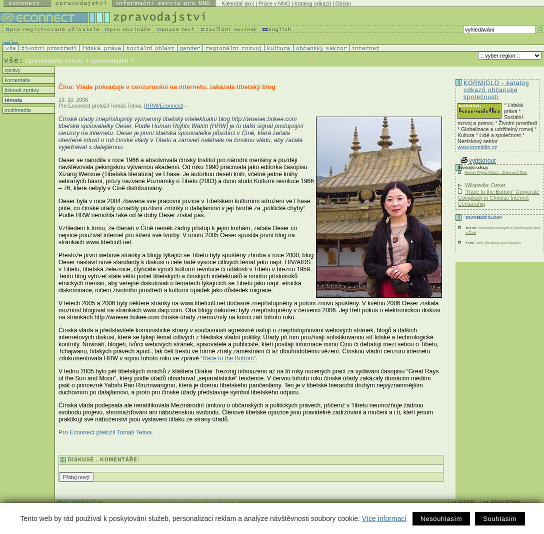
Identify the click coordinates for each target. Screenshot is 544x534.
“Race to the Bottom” (228, 358)
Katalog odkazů (312, 4)
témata (12, 100)
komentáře (16, 80)
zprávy (11, 70)
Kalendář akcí (238, 4)
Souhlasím (499, 518)
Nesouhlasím (441, 518)
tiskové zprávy (21, 90)
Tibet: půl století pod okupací (498, 243)
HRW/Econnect (164, 106)
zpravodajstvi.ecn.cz (55, 61)
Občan (343, 4)
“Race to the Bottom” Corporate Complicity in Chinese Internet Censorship (499, 198)
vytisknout (478, 160)
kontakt (466, 501)
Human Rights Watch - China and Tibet (495, 172)
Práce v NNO (274, 4)
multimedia (17, 110)
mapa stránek (505, 501)
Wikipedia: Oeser (485, 185)
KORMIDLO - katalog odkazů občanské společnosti (496, 90)
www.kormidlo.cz (477, 147)
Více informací (384, 518)
